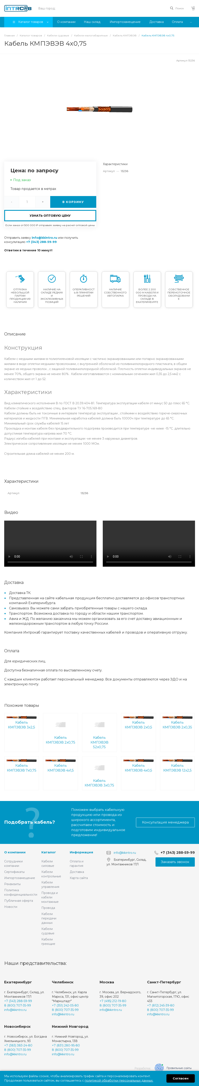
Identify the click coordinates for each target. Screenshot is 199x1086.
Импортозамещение (19, 878)
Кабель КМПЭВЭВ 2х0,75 (60, 729)
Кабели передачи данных (48, 918)
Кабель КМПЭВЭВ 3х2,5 (22, 722)
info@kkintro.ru (44, 238)
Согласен (180, 1078)
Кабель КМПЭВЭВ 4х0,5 (138, 765)
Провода (48, 908)
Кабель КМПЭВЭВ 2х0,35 (177, 722)
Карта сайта (79, 878)
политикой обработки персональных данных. (119, 1080)
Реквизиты (12, 884)
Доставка (77, 872)
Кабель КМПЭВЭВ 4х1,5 (60, 765)
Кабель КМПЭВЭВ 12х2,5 (177, 765)
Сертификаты (14, 872)
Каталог (48, 852)
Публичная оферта (18, 901)
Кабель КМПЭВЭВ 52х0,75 (99, 732)
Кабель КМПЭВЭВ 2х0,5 (138, 722)
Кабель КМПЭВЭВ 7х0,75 (22, 765)
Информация (81, 852)
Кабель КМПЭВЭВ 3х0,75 (99, 772)
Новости (10, 907)
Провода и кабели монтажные (50, 897)
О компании (15, 852)
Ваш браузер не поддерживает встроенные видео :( (50, 544)
